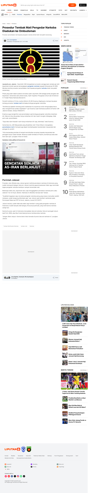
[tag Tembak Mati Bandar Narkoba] (10, 226)
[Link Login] (83, 5)
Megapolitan (27, 14)
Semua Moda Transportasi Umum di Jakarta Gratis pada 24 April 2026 (76, 118)
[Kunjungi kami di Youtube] (9, 476)
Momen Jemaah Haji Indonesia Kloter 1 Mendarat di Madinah (75, 341)
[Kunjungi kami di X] (15, 476)
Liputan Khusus (41, 14)
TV (37, 10)
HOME (3, 10)
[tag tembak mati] (24, 226)
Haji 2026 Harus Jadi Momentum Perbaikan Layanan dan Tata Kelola (76, 348)
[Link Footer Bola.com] (70, 464)
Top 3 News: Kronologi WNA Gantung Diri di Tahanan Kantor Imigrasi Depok (77, 165)
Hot (66, 10)
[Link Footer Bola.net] (18, 466)
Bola (32, 10)
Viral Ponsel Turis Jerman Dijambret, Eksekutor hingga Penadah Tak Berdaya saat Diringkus (77, 156)
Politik (13, 14)
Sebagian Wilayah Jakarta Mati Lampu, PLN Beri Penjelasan (76, 110)
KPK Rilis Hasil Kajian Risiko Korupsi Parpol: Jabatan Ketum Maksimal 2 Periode (77, 183)
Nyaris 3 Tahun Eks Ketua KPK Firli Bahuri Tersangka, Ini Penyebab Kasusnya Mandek (77, 175)
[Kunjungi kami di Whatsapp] (21, 476)
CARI (72, 5)
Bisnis (16, 10)
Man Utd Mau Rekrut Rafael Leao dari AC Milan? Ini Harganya (77, 407)
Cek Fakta (73, 10)
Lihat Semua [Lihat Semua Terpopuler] (83, 88)
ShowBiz (44, 10)
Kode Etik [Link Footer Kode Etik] (28, 456)
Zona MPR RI (56, 14)
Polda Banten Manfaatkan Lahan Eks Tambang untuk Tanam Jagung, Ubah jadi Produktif (77, 194)
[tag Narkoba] (32, 226)
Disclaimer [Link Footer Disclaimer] (20, 456)
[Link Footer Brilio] (18, 469)
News (9, 10)
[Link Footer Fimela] (44, 466)
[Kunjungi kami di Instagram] (18, 476)
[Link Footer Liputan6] (12, 449)
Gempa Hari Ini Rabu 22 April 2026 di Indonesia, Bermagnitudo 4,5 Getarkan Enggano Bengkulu (73, 66)
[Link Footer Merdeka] (44, 464)
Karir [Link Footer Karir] (77, 456)
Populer (64, 88)
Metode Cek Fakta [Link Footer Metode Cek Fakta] (9, 458)
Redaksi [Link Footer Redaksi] (13, 456)
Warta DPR (64, 14)
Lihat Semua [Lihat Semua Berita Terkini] (83, 370)
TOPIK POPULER (66, 23)
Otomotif (52, 10)
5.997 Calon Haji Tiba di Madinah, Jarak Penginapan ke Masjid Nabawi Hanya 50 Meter (74, 325)
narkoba (44, 88)
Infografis (48, 14)
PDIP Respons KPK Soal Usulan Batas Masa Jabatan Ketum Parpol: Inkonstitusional (77, 138)
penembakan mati (8, 127)
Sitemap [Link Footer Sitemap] (49, 456)
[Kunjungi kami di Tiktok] (24, 476)
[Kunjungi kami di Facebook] (12, 476)
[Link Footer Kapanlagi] (70, 466)
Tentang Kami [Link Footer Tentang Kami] (69, 456)
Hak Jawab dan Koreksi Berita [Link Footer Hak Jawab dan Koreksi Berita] (24, 458)
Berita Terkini (67, 370)
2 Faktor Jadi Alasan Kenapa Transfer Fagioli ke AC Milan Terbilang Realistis (73, 392)
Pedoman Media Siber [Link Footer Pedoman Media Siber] (39, 456)
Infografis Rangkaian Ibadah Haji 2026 (75, 333)
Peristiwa (19, 14)
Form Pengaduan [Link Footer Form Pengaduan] (58, 456)
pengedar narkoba (33, 86)
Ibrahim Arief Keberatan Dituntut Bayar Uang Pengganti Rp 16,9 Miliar (76, 127)
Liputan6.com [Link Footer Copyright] (17, 481)
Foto (60, 10)
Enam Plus (24, 10)
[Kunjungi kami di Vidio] (6, 476)
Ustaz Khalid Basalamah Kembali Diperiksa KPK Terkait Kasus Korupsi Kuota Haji (77, 147)
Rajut (33, 14)
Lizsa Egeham (13, 39)
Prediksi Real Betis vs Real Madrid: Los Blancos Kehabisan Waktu (77, 399)
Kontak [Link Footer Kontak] (6, 456)
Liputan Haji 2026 (67, 305)
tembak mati (18, 103)
